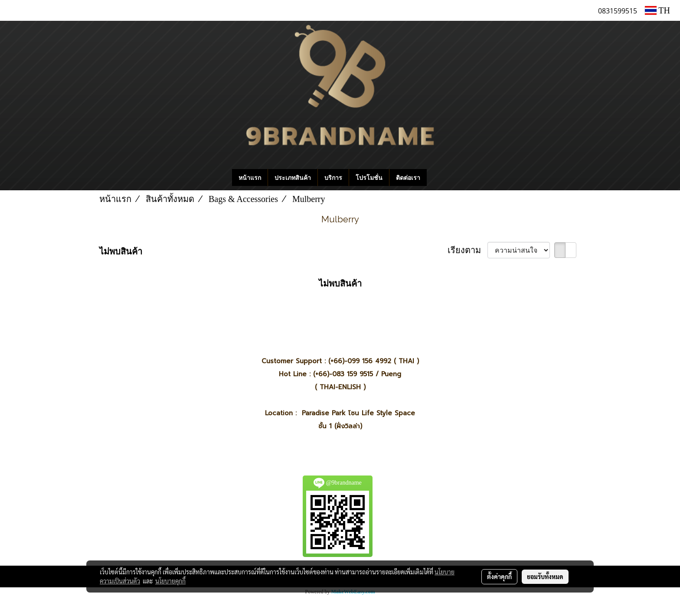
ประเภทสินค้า (293, 177)
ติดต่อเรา (408, 177)
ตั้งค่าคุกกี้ (499, 576)
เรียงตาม (467, 250)
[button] (439, 177)
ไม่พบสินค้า (120, 251)
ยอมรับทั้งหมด (545, 576)
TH (657, 10)
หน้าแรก (250, 177)
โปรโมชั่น (369, 177)
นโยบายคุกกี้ (170, 581)
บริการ (333, 177)
